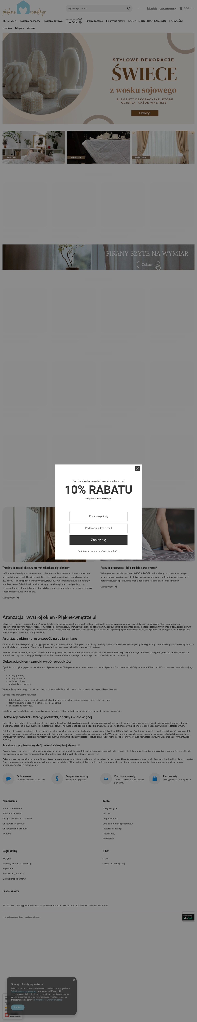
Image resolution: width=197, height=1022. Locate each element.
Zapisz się (98, 540)
